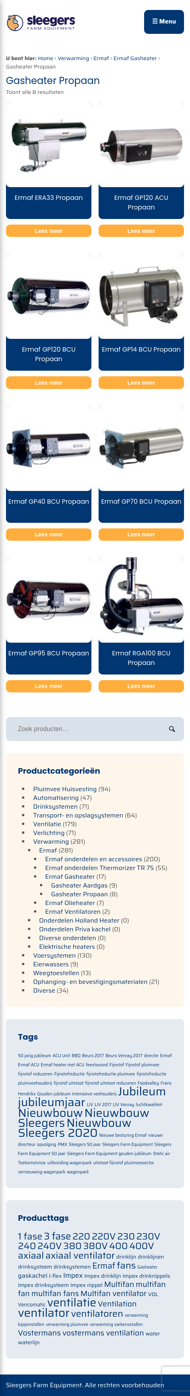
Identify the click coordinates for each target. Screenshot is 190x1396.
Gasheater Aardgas (79, 885)
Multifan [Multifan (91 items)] (119, 1284)
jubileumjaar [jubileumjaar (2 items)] (51, 1102)
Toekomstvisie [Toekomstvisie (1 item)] (32, 1162)
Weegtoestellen (56, 973)
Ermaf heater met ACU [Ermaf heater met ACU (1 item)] (62, 1065)
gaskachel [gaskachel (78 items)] (33, 1276)
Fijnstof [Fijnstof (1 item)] (116, 1065)
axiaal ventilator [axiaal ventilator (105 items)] (80, 1255)
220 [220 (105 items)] (81, 1236)
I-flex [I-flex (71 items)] (55, 1276)
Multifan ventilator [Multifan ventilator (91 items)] (113, 1293)
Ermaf (101, 58)
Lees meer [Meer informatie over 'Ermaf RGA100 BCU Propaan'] (141, 686)
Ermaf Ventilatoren (73, 912)
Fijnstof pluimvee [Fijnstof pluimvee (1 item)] (142, 1065)
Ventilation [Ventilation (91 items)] (117, 1304)
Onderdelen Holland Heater (79, 920)
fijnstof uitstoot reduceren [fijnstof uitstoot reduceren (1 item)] (110, 1083)
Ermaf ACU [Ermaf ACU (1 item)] (28, 1065)
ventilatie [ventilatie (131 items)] (71, 1302)
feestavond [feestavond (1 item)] (97, 1065)
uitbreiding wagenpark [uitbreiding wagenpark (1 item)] (69, 1162)
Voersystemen (54, 955)
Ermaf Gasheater (135, 58)
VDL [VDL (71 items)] (153, 1294)
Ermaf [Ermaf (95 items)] (103, 1265)
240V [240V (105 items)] (50, 1245)
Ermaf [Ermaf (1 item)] (166, 1055)
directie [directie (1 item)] (151, 1055)
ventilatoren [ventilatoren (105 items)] (97, 1313)
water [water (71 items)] (153, 1334)
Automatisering (56, 798)
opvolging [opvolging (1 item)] (46, 1144)
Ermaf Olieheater (70, 903)
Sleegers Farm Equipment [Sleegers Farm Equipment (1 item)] (127, 1144)
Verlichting (49, 833)
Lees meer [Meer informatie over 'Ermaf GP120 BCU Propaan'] (48, 382)
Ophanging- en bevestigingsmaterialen (90, 982)
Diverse (44, 990)
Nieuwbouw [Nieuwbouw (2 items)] (50, 1113)
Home (45, 58)
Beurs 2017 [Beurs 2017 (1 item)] (93, 1055)
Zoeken (172, 729)
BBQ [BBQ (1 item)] (75, 1055)
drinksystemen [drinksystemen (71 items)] (72, 1267)
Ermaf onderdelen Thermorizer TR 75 (99, 868)
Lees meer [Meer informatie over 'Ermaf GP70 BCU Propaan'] (141, 534)
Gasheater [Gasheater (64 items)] (147, 1267)
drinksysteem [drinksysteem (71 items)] (35, 1267)
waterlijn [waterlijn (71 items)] (29, 1342)
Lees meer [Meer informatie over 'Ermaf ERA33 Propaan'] (48, 231)
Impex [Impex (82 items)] (73, 1275)
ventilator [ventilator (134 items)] (43, 1313)
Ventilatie (47, 824)
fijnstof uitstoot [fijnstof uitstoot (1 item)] (68, 1083)
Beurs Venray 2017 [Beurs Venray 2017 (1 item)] (123, 1055)
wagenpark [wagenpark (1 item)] (78, 1172)
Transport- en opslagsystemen (78, 815)
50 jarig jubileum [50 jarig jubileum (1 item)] (34, 1055)
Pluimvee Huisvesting (65, 789)
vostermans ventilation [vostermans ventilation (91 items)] (103, 1333)
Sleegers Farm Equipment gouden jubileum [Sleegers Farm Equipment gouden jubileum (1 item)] (109, 1153)
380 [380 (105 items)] (72, 1245)
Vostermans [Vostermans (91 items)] (39, 1333)
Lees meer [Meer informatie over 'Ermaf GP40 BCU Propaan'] (48, 534)
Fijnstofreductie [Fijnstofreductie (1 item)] (69, 1074)
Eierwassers (51, 964)
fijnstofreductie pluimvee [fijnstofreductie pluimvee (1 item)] (110, 1074)
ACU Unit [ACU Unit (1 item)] (61, 1055)
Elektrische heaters (67, 947)
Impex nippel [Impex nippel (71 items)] (86, 1285)
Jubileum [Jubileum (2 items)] (142, 1091)
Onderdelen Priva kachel (75, 929)
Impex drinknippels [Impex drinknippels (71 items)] (146, 1276)
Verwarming (73, 58)
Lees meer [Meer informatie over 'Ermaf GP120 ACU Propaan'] (141, 231)
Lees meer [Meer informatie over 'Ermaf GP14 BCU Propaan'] (141, 382)
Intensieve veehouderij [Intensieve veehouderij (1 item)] (94, 1094)
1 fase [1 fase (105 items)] (30, 1236)
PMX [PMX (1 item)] (62, 1144)
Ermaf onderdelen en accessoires (93, 859)
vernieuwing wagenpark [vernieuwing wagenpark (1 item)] (41, 1172)
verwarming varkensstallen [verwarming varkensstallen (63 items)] (116, 1324)
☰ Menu (164, 21)
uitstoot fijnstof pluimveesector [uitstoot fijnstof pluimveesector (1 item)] (123, 1162)
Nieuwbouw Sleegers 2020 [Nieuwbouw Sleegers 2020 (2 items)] (74, 1128)
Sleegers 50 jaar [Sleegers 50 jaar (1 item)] (85, 1144)
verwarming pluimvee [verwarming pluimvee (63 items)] (67, 1324)
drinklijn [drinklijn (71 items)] (126, 1257)
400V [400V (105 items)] (141, 1245)
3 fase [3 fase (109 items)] (57, 1236)
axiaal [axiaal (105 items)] (31, 1255)
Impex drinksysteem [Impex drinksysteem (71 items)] (43, 1285)
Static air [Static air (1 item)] (161, 1153)
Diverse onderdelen (67, 938)
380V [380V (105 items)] (95, 1245)
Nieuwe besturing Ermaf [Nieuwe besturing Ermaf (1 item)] (123, 1135)
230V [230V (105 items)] (148, 1236)
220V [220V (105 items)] (104, 1236)
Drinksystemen (55, 806)
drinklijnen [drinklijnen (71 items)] (151, 1257)
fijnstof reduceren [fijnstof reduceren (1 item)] (35, 1074)
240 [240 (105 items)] (27, 1245)
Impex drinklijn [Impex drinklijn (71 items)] (102, 1276)
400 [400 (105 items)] (118, 1245)
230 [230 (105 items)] (126, 1236)
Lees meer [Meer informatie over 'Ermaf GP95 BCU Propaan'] (48, 686)
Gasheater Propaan (79, 894)
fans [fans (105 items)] (126, 1265)
